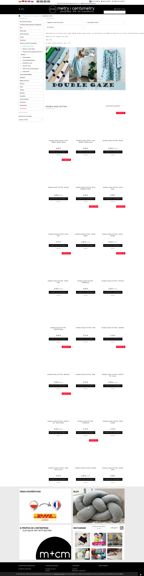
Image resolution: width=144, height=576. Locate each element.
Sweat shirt (23, 31)
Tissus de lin (25, 71)
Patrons (22, 83)
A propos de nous (50, 569)
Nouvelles (22, 96)
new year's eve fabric (25, 21)
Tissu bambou (26, 57)
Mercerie (22, 93)
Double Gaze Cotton (28, 46)
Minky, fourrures (24, 80)
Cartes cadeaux (24, 99)
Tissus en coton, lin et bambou (28, 43)
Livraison (74, 569)
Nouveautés (23, 105)
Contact (47, 570)
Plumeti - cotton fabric (28, 49)
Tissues (22, 90)
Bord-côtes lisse (24, 34)
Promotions (23, 108)
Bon (21, 28)
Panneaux (23, 40)
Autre (21, 87)
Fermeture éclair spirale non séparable (30, 24)
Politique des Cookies (59, 574)
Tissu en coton (26, 66)
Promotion (23, 102)
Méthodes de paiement (79, 570)
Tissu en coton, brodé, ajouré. (30, 68)
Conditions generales (24, 569)
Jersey (22, 37)
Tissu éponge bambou (28, 60)
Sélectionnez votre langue (25, 116)
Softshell (22, 77)
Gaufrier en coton (27, 63)
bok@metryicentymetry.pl (88, 3)
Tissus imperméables (26, 74)
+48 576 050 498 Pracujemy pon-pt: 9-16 (68, 3)
